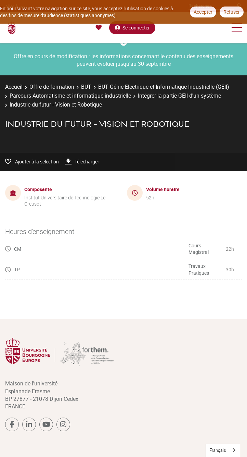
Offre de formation (51, 86)
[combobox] (223, 450)
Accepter (203, 12)
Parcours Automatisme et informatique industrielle (70, 95)
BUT (86, 86)
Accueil (14, 86)
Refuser (231, 12)
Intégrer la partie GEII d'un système (179, 95)
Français (217, 450)
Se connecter (132, 27)
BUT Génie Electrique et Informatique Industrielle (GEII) (163, 86)
